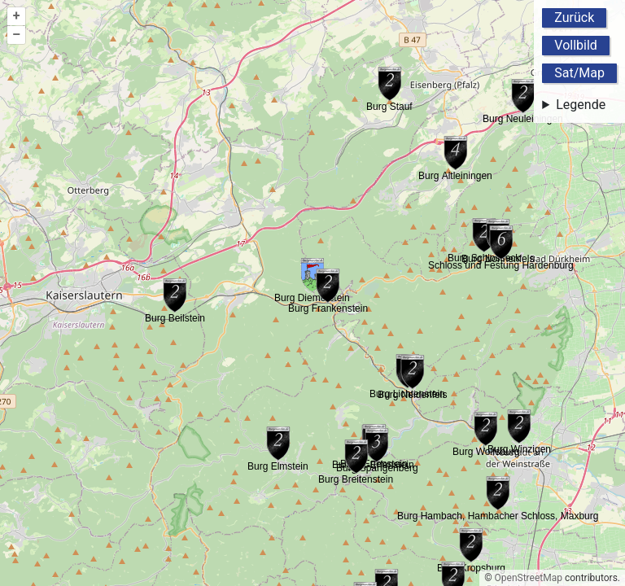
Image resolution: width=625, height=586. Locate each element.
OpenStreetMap (528, 578)
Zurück (574, 17)
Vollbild (575, 45)
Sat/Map (579, 73)
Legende (580, 104)
